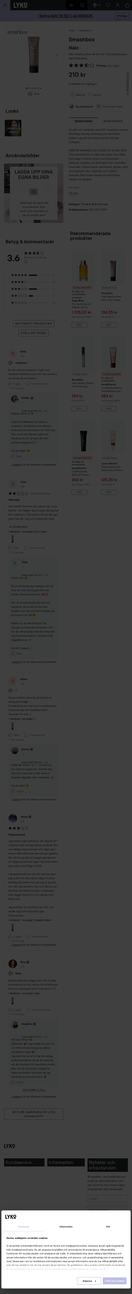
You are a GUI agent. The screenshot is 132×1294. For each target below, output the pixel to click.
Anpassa (89, 1281)
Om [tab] (108, 1226)
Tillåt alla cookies (115, 1281)
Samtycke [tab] (23, 1226)
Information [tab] (66, 1226)
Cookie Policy (115, 1269)
